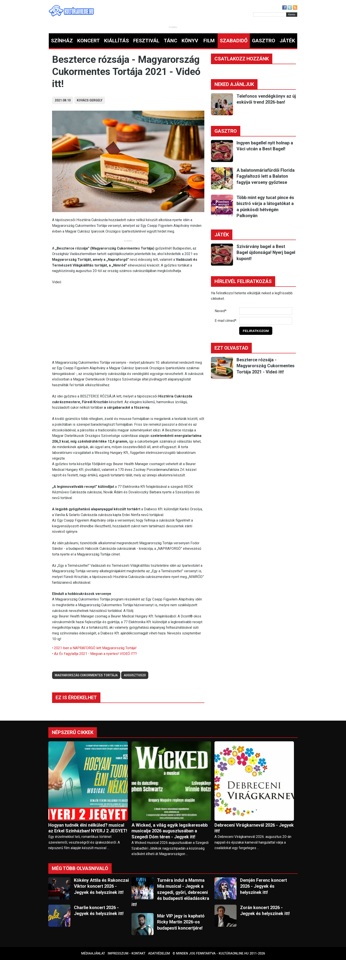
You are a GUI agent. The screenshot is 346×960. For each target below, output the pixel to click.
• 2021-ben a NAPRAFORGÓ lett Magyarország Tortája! (94, 648)
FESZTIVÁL (146, 41)
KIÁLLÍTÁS (116, 41)
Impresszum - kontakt (126, 953)
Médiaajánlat (93, 953)
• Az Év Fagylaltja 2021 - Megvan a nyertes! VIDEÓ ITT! (94, 654)
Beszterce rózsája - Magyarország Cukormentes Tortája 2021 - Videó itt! (266, 366)
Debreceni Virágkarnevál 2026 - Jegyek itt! (254, 828)
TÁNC (170, 41)
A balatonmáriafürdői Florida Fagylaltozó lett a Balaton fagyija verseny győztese (266, 176)
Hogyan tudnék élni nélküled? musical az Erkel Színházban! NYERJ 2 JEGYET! (87, 828)
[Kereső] (269, 14)
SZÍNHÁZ (62, 41)
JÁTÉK (287, 41)
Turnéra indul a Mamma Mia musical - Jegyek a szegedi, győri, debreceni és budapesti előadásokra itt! (170, 892)
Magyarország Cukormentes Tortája (86, 675)
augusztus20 (135, 675)
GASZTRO (263, 41)
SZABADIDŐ (234, 41)
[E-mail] (265, 320)
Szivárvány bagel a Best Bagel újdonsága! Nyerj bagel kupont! (266, 252)
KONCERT (88, 41)
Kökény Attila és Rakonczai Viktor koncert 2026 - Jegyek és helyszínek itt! (101, 886)
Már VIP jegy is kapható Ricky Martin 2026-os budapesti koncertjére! (181, 922)
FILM (209, 41)
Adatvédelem (159, 953)
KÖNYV (190, 41)
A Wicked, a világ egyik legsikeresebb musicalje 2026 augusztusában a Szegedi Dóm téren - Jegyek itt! (170, 831)
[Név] (265, 311)
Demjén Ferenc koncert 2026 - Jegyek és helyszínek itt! (263, 886)
